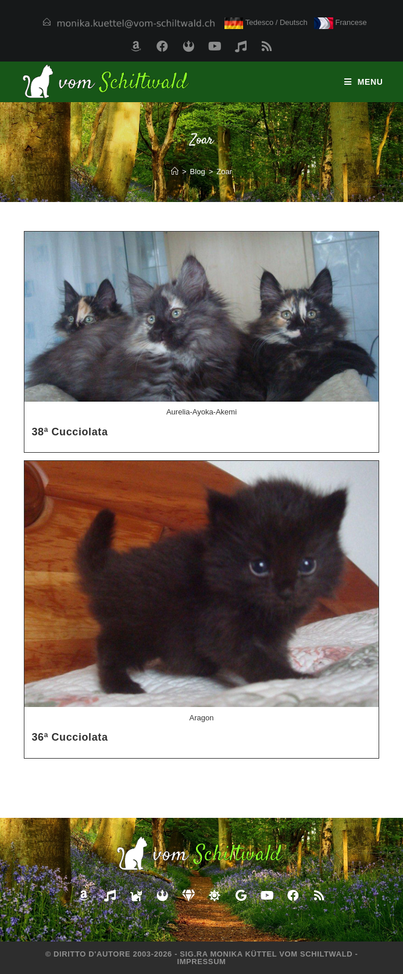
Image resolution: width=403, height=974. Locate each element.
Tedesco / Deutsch (266, 22)
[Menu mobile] (363, 81)
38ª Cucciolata (69, 432)
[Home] (175, 171)
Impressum (201, 961)
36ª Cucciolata (69, 737)
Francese (340, 22)
